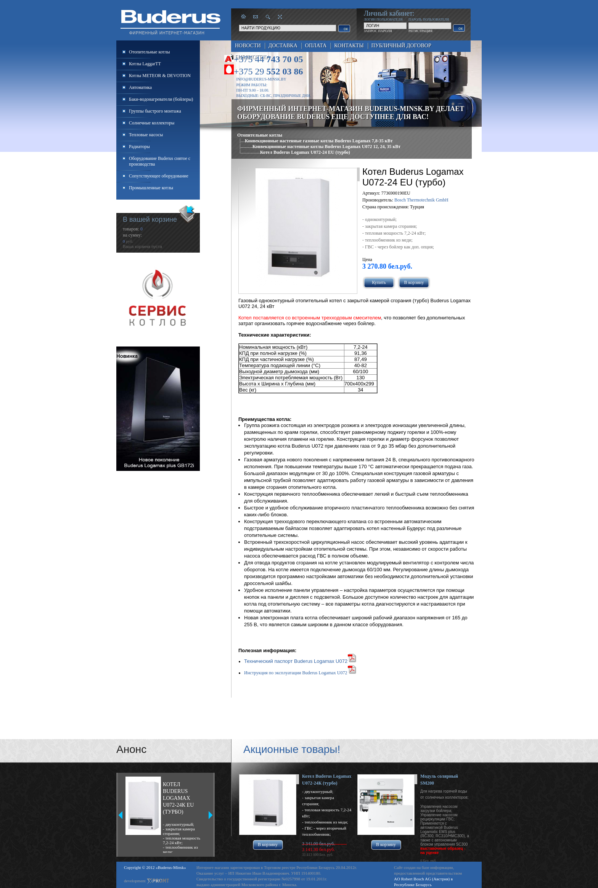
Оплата (316, 45)
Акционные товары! (291, 749)
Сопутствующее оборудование (158, 176)
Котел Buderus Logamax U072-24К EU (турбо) (178, 798)
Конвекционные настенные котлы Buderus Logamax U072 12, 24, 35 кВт (326, 146)
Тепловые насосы (146, 134)
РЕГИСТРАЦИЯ (420, 31)
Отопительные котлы (259, 135)
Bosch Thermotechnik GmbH (421, 200)
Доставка (282, 45)
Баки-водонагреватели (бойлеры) (161, 99)
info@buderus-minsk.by (261, 79)
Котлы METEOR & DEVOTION (160, 75)
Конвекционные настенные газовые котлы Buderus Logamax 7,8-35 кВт (319, 140)
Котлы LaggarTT (145, 63)
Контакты (348, 45)
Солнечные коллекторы (151, 123)
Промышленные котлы (151, 187)
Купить (379, 282)
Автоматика (140, 87)
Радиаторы (139, 146)
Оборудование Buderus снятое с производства (159, 161)
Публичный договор (401, 45)
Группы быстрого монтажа (155, 111)
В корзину (414, 282)
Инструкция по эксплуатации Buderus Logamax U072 (295, 672)
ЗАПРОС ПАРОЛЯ (378, 31)
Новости (248, 45)
